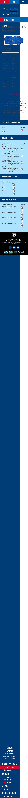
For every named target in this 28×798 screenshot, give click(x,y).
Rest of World (9, 796)
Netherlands (9, 780)
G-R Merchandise (17, 239)
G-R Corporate (10, 239)
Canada (7, 770)
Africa (7, 789)
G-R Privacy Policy (14, 240)
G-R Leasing (7, 240)
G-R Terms (20, 240)
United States (9, 767)
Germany (7, 782)
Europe (7, 777)
